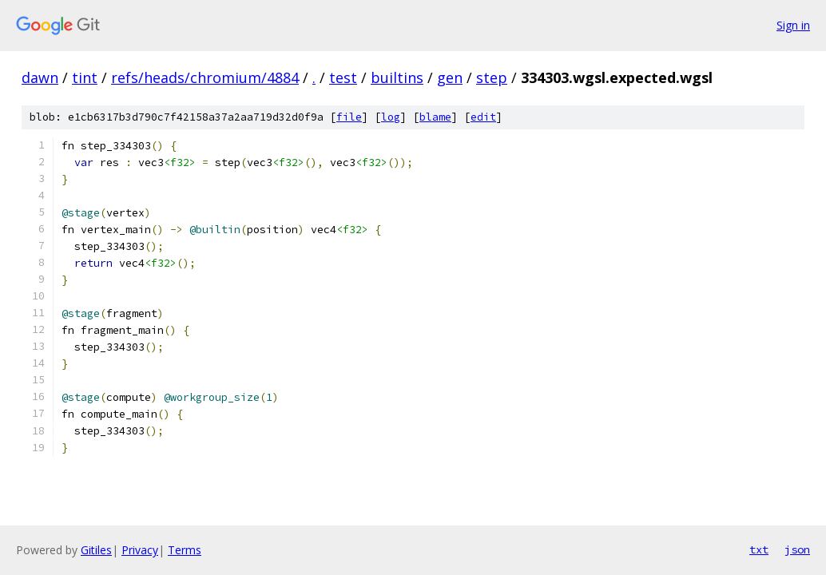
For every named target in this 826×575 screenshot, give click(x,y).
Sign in (793, 25)
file (349, 117)
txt (758, 549)
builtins (397, 77)
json (797, 549)
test (343, 77)
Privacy (139, 549)
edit (483, 117)
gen (450, 77)
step (491, 77)
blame (435, 117)
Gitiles (96, 549)
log (390, 117)
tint (84, 77)
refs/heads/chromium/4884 (205, 77)
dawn (40, 77)
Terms (184, 549)
